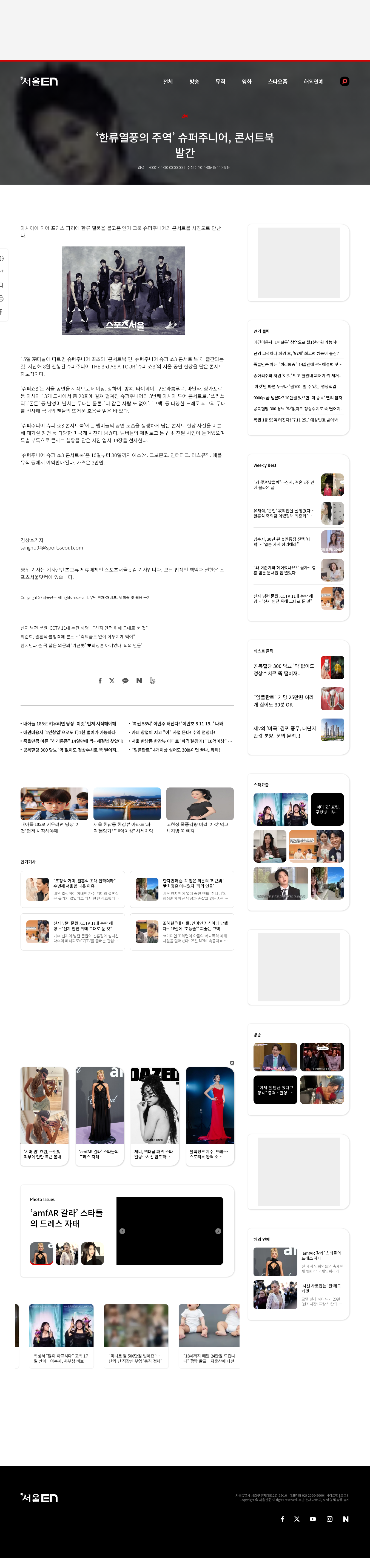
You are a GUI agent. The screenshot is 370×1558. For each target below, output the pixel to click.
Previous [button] (122, 1231)
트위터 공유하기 (112, 680)
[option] (169, 1231)
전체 (168, 81)
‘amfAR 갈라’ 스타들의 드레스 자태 (66, 1218)
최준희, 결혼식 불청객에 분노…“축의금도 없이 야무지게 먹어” (78, 636)
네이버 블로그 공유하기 (139, 680)
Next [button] (218, 1231)
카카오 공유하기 (125, 680)
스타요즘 (278, 81)
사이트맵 (332, 1495)
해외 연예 (262, 1239)
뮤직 (220, 81)
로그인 (344, 1495)
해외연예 (313, 81)
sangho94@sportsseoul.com (52, 547)
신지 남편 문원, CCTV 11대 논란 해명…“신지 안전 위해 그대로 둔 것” (84, 627)
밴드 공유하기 (152, 680)
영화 (247, 81)
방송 (194, 81)
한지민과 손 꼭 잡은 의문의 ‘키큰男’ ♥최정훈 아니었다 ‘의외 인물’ (81, 645)
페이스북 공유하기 (100, 680)
